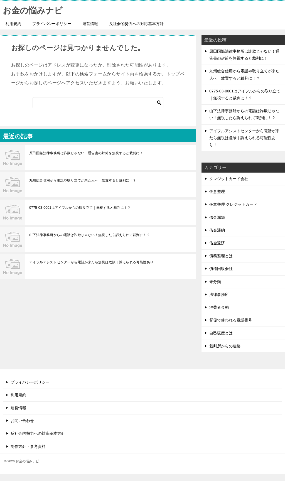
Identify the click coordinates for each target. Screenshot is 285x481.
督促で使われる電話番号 (230, 320)
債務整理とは (221, 256)
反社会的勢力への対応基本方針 (136, 23)
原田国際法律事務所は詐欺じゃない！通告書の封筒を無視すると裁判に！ (86, 153)
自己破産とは (221, 333)
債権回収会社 (221, 268)
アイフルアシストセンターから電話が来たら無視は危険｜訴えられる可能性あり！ (93, 262)
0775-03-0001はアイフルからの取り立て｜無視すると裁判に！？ (80, 208)
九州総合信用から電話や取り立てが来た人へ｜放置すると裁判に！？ (82, 180)
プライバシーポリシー (51, 23)
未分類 (215, 281)
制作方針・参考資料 (28, 446)
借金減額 (217, 217)
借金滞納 (217, 230)
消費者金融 (219, 307)
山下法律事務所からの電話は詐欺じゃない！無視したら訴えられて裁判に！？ (89, 235)
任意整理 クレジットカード (233, 204)
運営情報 (90, 23)
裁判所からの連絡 (224, 346)
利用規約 (13, 23)
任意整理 (217, 191)
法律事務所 (219, 294)
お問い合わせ (22, 420)
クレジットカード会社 (228, 178)
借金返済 (217, 243)
